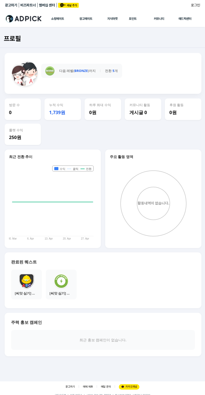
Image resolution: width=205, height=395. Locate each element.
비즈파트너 (28, 5)
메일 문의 (106, 386)
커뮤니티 (159, 19)
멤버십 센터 (47, 5)
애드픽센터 (185, 19)
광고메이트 (85, 19)
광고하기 (11, 5)
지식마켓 (112, 19)
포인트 (133, 19)
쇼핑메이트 (57, 19)
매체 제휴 (88, 386)
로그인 (195, 5)
